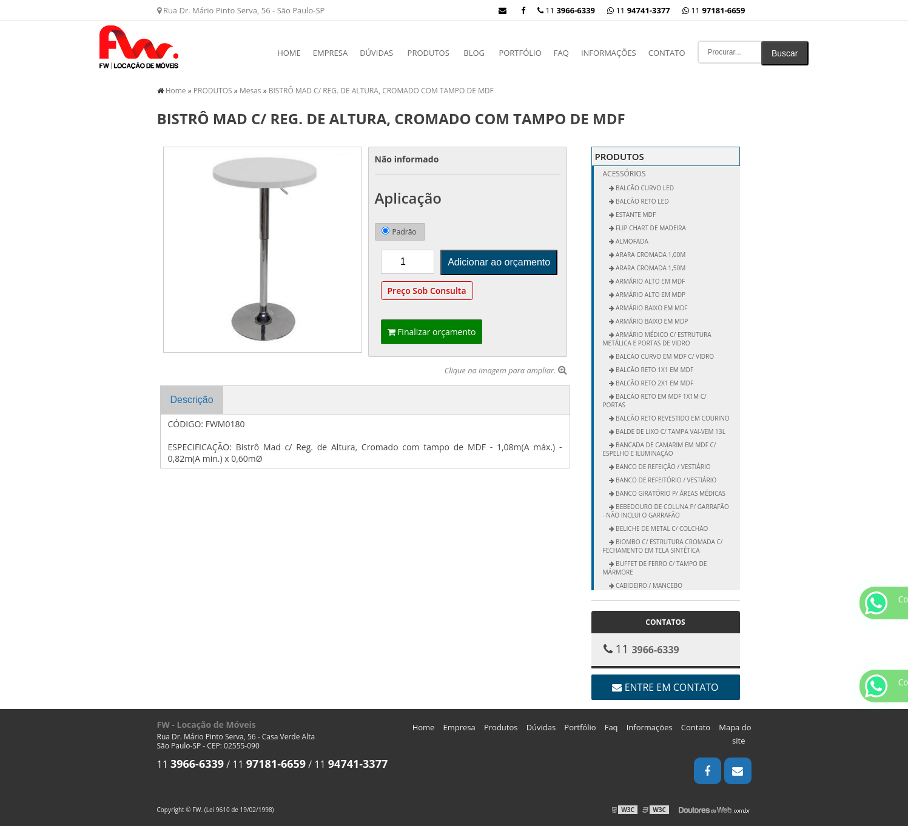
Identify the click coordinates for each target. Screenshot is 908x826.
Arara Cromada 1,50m (650, 268)
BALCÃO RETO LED (641, 201)
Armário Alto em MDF (649, 281)
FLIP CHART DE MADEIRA (650, 228)
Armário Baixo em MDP (651, 321)
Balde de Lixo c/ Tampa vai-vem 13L (669, 431)
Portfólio (520, 52)
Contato (666, 52)
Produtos (501, 727)
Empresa (330, 52)
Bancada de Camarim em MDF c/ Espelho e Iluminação (659, 449)
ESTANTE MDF (635, 214)
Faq (561, 52)
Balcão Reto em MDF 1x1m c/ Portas (655, 400)
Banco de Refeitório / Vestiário (665, 480)
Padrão (399, 232)
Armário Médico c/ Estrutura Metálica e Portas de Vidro (657, 338)
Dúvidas (376, 52)
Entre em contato (665, 687)
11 (713, 10)
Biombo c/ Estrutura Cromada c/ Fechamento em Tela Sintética (663, 546)
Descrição (192, 400)
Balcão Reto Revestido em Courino (672, 418)
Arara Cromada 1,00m (650, 254)
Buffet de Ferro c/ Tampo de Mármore (655, 567)
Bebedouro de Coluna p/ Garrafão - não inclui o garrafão (666, 510)
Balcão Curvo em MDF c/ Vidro (664, 356)
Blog (474, 52)
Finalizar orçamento (432, 332)
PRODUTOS (428, 52)
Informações (608, 52)
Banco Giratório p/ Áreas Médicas (670, 493)
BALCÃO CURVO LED (644, 188)
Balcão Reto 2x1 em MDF (654, 383)
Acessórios (624, 173)
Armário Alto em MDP (650, 294)
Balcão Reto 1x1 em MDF (654, 369)
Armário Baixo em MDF (651, 308)
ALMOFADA (631, 241)
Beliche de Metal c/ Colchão (661, 528)
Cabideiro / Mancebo (648, 585)
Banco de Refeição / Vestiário (662, 466)
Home (289, 52)
